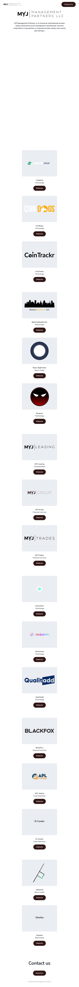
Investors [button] (39, 973)
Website (39, 188)
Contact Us (68, 4)
